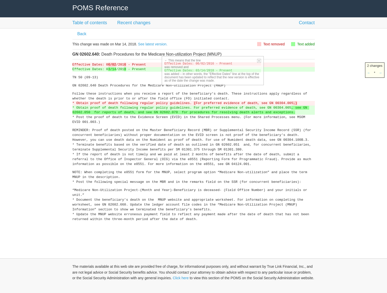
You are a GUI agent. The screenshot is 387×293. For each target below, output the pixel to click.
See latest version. (152, 44)
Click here (181, 278)
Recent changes (134, 22)
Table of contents (89, 22)
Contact (307, 22)
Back (81, 34)
